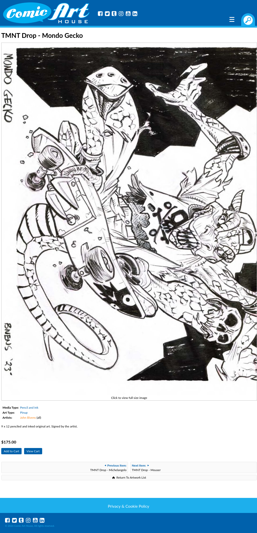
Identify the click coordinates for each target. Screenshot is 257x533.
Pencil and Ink (29, 407)
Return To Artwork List (131, 477)
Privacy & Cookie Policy (128, 506)
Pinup (24, 412)
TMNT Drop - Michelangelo (108, 468)
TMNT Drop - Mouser (146, 468)
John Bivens (28, 417)
